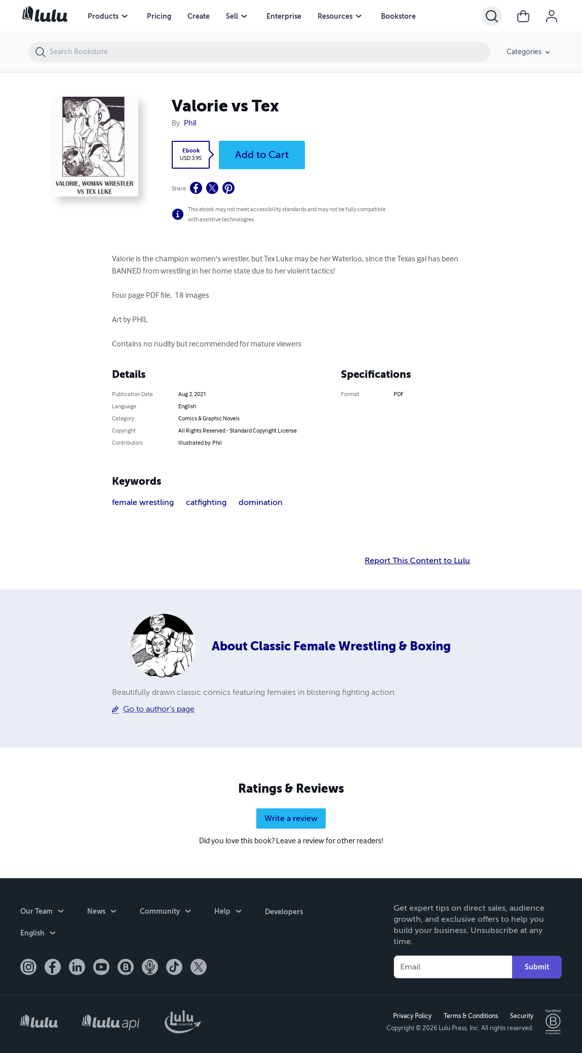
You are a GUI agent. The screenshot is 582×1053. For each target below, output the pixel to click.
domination (261, 502)
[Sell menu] (244, 16)
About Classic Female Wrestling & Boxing (331, 646)
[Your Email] (453, 967)
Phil (190, 123)
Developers (284, 911)
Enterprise (283, 16)
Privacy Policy (412, 1016)
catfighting (206, 502)
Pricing (159, 16)
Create (198, 16)
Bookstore (398, 16)
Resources (335, 16)
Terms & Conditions (471, 1016)
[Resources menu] (359, 16)
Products (103, 16)
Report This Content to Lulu (417, 560)
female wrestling (143, 502)
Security (521, 1016)
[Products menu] (125, 16)
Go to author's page (159, 709)
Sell (232, 16)
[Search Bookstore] (269, 52)
